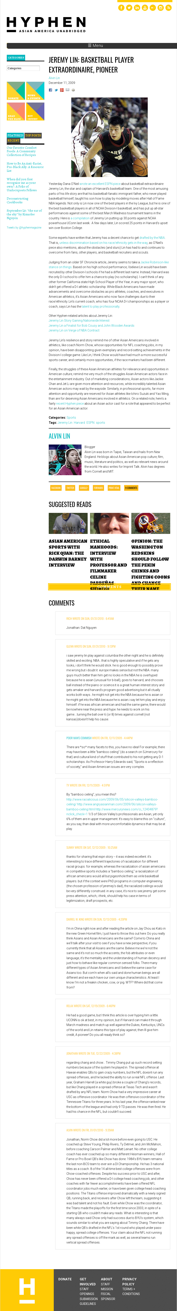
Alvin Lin (59, 435)
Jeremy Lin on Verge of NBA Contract (74, 330)
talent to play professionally (100, 306)
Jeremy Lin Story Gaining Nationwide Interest (79, 320)
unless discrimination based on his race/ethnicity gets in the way (103, 242)
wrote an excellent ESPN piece (100, 184)
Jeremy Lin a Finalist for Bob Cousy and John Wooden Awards (91, 325)
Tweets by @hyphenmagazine (24, 227)
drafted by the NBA (152, 237)
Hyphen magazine (27, 1291)
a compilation (80, 218)
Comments (109, 586)
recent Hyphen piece (70, 403)
